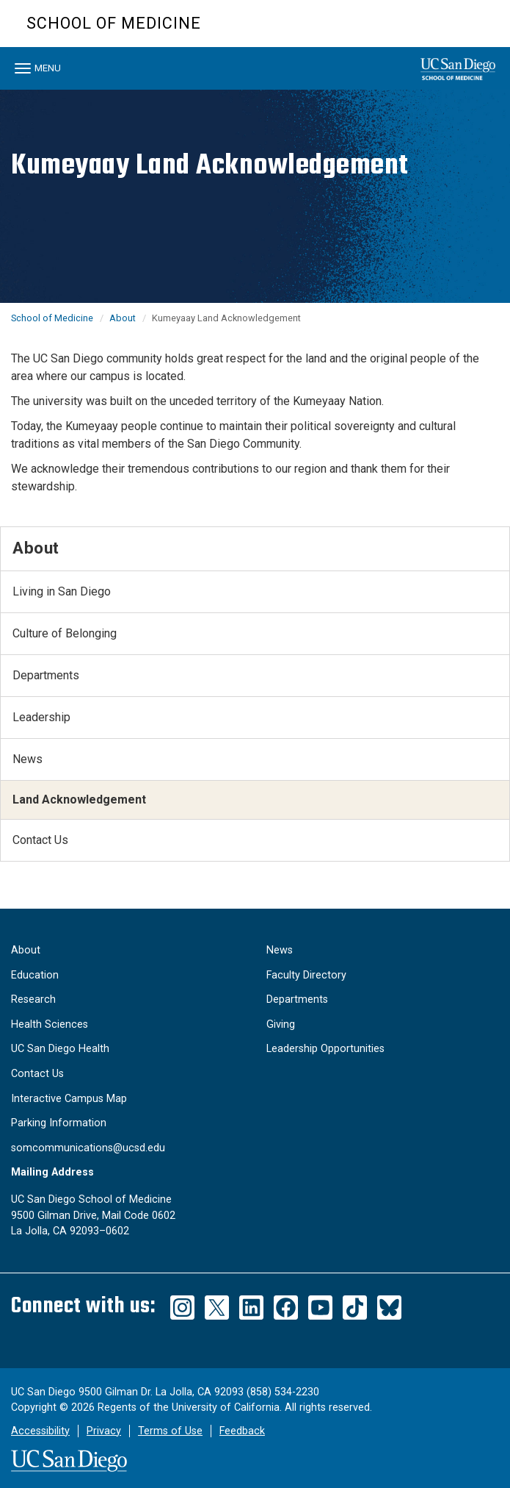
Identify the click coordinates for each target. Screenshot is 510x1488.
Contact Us (40, 840)
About (122, 317)
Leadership (41, 717)
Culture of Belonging (64, 633)
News (27, 759)
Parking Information (58, 1123)
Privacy (104, 1431)
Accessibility (40, 1431)
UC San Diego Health (60, 1048)
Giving (280, 1024)
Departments (45, 675)
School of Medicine (113, 23)
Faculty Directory (306, 975)
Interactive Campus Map (69, 1098)
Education (35, 975)
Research (33, 999)
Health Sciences (49, 1024)
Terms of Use (170, 1431)
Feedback (242, 1431)
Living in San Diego (61, 591)
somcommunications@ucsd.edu (88, 1148)
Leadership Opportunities (325, 1048)
